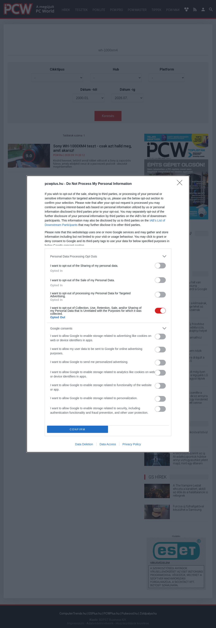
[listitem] (108, 256)
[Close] (181, 184)
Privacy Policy (132, 444)
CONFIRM (77, 429)
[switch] (160, 265)
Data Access (108, 444)
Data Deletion (84, 444)
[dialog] (108, 314)
